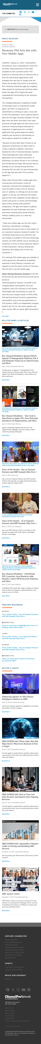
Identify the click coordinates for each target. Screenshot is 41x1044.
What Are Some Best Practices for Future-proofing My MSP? (18, 660)
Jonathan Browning (18, 702)
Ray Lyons (15, 475)
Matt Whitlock (16, 424)
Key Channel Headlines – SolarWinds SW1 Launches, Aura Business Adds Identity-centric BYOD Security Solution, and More (20, 577)
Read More (6, 380)
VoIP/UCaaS (20, 517)
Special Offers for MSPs (13, 955)
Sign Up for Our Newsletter (14, 952)
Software (5, 316)
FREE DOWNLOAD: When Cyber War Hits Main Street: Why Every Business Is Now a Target (20, 743)
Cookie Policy (9, 1018)
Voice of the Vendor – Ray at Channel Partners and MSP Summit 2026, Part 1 (19, 470)
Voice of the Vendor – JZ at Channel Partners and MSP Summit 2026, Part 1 (19, 522)
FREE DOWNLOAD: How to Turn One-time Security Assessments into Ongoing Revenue (20, 797)
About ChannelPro (11, 940)
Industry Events (26, 464)
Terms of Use (9, 1013)
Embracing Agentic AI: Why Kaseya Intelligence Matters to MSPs (17, 697)
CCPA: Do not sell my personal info (17, 1021)
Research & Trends (21, 350)
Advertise (8, 979)
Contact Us (9, 1008)
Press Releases (10, 38)
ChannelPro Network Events (15, 967)
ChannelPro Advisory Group (14, 950)
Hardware (10, 515)
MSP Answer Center (11, 893)
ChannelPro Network (8, 47)
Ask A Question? (10, 958)
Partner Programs (8, 350)
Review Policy (10, 1010)
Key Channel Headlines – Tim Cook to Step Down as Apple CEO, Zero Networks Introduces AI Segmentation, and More (20, 418)
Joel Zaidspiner (16, 526)
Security (32, 350)
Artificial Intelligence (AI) (11, 348)
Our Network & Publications (15, 947)
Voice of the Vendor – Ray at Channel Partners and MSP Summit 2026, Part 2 (20, 615)
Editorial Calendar (11, 945)
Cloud (23, 348)
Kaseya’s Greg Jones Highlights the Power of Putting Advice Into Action (20, 626)
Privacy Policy (9, 1016)
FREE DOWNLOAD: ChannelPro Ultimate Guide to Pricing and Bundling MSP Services (20, 846)
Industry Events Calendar (13, 970)
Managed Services (31, 348)
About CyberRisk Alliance (13, 942)
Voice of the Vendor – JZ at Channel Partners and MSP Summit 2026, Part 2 (19, 637)
